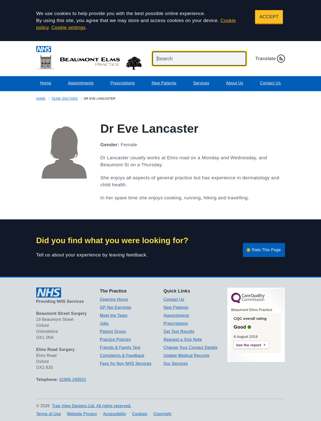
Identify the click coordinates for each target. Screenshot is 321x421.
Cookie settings (68, 27)
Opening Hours (114, 299)
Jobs (104, 323)
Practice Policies (115, 339)
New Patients (164, 83)
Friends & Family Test (120, 347)
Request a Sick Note (183, 339)
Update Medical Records (187, 355)
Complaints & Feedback (122, 355)
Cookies (139, 414)
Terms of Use (48, 414)
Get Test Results (179, 331)
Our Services (176, 363)
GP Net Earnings (115, 307)
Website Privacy (82, 414)
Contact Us (270, 83)
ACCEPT (268, 16)
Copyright (162, 414)
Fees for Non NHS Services (126, 363)
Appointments (81, 83)
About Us (234, 83)
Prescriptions (122, 83)
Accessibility (114, 414)
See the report (248, 345)
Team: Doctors (65, 98)
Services (201, 83)
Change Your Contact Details (191, 347)
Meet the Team (114, 315)
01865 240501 (73, 379)
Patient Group (113, 331)
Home (45, 83)
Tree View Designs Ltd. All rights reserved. (92, 406)
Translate (270, 59)
